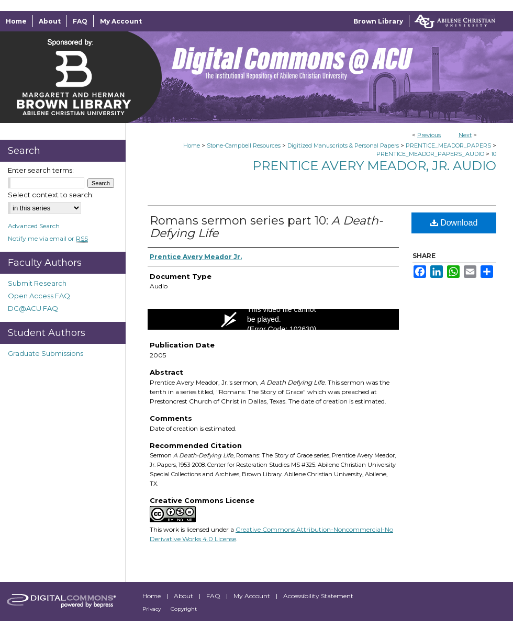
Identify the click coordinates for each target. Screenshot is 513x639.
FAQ (214, 596)
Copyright (184, 609)
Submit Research (37, 283)
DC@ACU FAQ (33, 308)
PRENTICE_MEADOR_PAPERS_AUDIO (430, 154)
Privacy (152, 609)
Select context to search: (51, 194)
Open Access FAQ (39, 296)
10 (493, 154)
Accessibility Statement (318, 596)
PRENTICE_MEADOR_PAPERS (448, 145)
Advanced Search (34, 226)
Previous (429, 135)
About (184, 596)
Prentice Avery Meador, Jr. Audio (374, 165)
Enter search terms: (41, 170)
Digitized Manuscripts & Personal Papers (343, 145)
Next (465, 135)
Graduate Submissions (45, 353)
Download (454, 222)
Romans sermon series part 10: (266, 227)
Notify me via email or (48, 238)
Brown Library (378, 21)
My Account (252, 596)
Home (191, 145)
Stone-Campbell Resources (244, 145)
